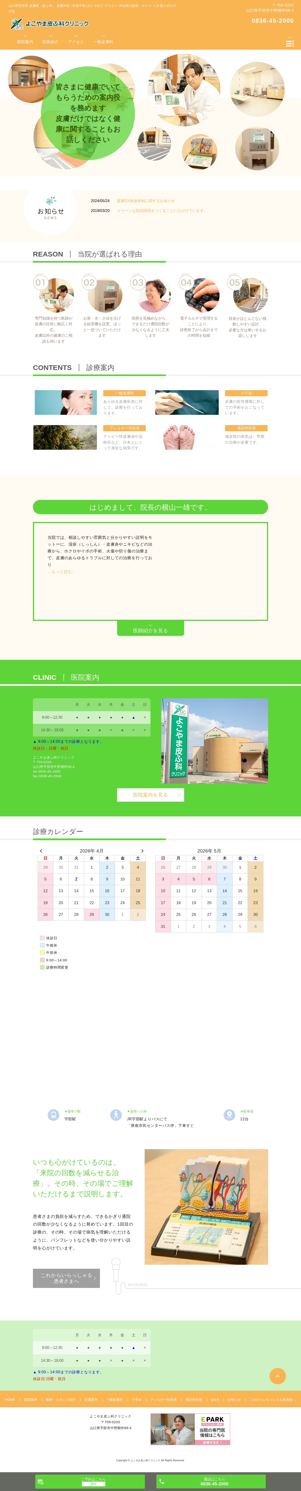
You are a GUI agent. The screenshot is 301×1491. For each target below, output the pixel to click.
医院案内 (30, 1399)
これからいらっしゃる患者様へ (273, 1399)
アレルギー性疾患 (163, 1399)
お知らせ (234, 1399)
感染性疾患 (194, 1399)
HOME (10, 1399)
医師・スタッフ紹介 (60, 1399)
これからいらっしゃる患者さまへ (66, 1278)
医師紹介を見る (150, 630)
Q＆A (215, 1399)
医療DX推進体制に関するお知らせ (146, 201)
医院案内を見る (150, 794)
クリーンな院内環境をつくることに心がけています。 (162, 211)
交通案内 (91, 1399)
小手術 (137, 1399)
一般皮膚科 (114, 1399)
